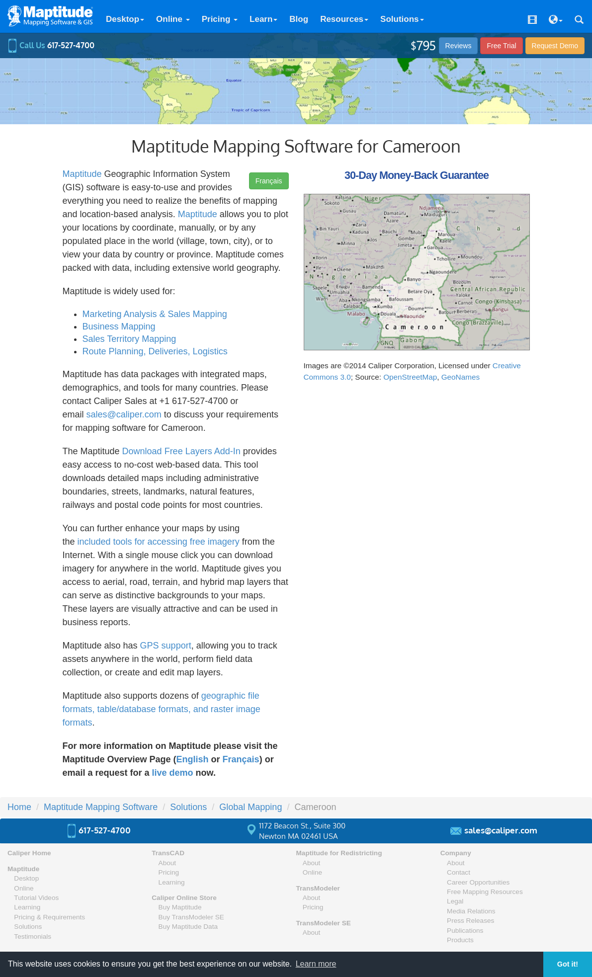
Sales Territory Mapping (129, 339)
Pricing (220, 19)
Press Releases (470, 920)
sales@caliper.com (124, 414)
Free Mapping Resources (485, 892)
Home (19, 807)
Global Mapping (250, 807)
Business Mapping (119, 326)
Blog (298, 19)
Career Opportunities (478, 882)
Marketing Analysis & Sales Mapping (155, 314)
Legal (455, 901)
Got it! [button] (567, 964)
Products (460, 940)
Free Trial (501, 46)
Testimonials (32, 936)
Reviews (458, 46)
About (167, 863)
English (192, 759)
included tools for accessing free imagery (159, 542)
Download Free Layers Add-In (181, 451)
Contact (458, 872)
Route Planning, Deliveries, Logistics (155, 351)
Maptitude (82, 174)
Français (268, 181)
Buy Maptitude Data (188, 926)
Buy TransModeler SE (191, 917)
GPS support (165, 646)
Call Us (50, 45)
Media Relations (471, 911)
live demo (172, 773)
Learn (263, 19)
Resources (344, 19)
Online (173, 19)
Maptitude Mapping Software (101, 807)
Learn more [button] (316, 964)
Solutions (401, 19)
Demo (555, 46)
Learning (27, 907)
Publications (465, 930)
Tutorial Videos (36, 897)
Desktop (125, 19)
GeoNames (460, 377)
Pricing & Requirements (49, 917)
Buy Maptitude (180, 907)
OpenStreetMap (410, 377)
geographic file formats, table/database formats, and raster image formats (161, 709)
